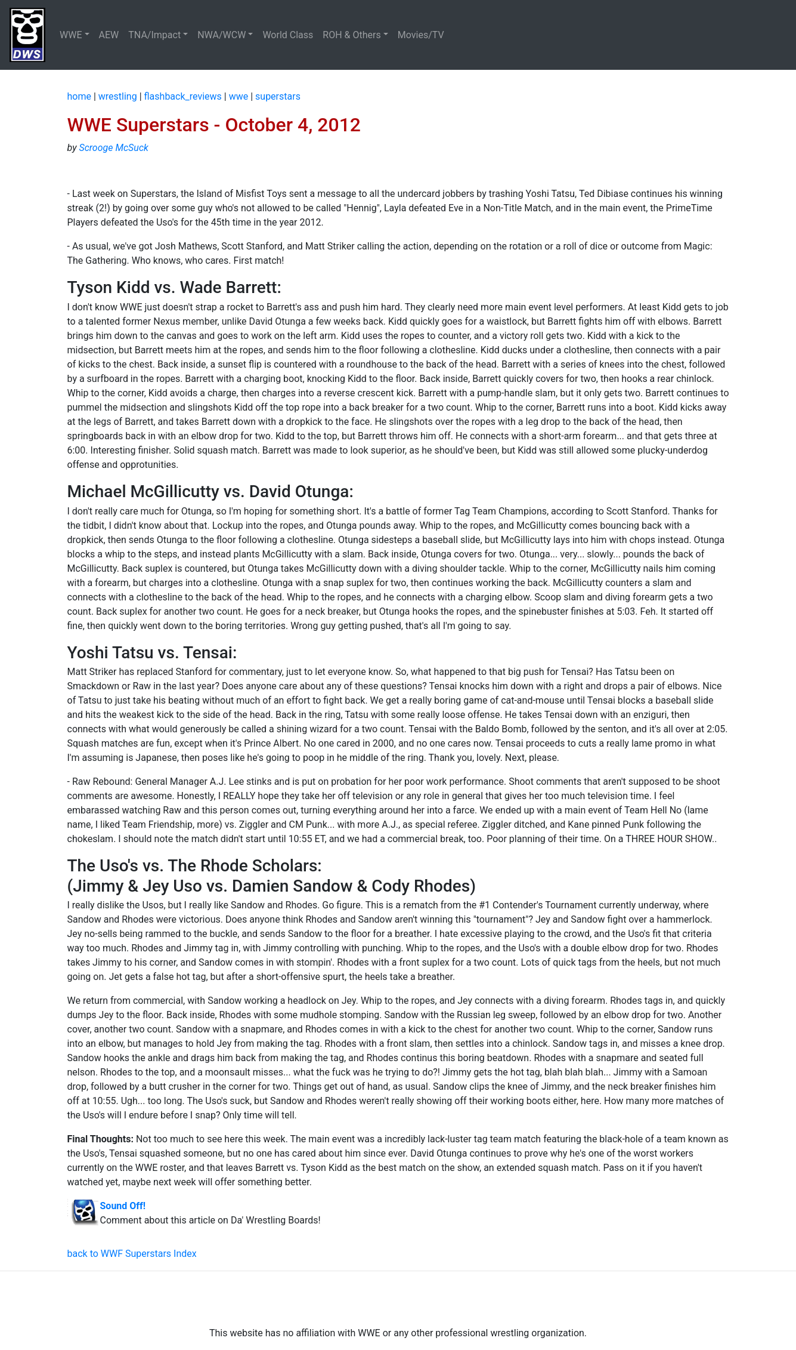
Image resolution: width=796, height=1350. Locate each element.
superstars (278, 96)
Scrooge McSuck (113, 147)
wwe (239, 96)
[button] (74, 35)
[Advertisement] (398, 1299)
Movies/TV (422, 35)
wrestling (117, 96)
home (79, 96)
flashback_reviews (183, 96)
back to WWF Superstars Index (132, 1253)
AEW (109, 35)
